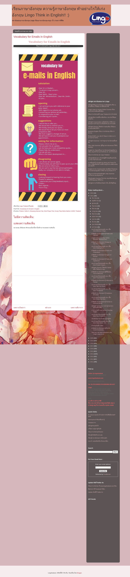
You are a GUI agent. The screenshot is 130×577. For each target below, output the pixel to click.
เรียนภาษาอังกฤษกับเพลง (95, 432)
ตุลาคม (94, 203)
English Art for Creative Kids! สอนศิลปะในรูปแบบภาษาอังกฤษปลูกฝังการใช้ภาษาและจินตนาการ (102, 169)
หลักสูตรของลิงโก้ (93, 425)
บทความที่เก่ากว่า (77, 308)
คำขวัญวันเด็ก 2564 (97, 325)
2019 (92, 340)
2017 (92, 346)
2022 (92, 193)
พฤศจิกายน (95, 200)
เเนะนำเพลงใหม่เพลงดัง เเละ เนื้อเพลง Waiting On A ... (101, 247)
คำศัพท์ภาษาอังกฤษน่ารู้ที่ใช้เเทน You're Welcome (101, 272)
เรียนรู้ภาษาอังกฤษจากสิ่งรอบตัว (97, 438)
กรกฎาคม (95, 211)
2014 (92, 354)
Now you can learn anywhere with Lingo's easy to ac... (102, 333)
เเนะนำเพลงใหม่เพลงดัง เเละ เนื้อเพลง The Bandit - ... (101, 289)
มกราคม (94, 227)
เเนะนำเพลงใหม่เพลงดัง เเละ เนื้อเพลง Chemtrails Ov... (101, 277)
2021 (92, 196)
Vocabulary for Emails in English (33, 36)
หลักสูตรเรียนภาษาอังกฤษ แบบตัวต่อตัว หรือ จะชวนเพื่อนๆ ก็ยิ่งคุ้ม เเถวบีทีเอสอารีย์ (102, 105)
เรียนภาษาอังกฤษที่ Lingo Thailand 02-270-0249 (102, 114)
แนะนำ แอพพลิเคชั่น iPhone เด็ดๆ (98, 441)
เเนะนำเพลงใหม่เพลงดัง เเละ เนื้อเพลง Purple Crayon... (101, 264)
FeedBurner (107, 474)
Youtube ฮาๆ (92, 422)
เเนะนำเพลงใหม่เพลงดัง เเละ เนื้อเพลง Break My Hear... (101, 298)
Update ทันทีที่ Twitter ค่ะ (95, 492)
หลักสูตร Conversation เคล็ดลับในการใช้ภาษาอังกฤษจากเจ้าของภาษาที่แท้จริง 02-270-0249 (101, 122)
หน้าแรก (48, 308)
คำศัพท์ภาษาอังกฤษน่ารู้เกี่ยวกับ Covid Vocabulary (101, 329)
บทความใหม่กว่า (19, 308)
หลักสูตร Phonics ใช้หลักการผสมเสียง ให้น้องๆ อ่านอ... (101, 268)
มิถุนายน (95, 214)
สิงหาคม (94, 208)
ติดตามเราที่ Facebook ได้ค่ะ (96, 489)
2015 (92, 351)
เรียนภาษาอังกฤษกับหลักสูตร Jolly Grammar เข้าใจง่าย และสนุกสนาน (101, 174)
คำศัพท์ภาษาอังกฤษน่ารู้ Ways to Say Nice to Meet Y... (101, 243)
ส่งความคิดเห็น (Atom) (52, 313)
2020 (92, 338)
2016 (92, 348)
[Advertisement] (48, 290)
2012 (92, 359)
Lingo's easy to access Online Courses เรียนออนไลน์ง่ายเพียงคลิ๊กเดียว (101, 110)
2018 (92, 343)
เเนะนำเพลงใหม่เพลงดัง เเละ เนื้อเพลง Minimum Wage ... (101, 230)
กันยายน (94, 206)
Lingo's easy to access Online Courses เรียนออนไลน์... (100, 238)
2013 (92, 356)
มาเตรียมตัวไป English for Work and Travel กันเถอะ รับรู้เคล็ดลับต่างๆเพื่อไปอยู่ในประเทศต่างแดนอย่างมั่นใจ (103, 164)
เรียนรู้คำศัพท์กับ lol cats (95, 435)
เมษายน (94, 219)
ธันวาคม (94, 198)
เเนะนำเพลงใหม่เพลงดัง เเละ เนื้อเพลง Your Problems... (101, 315)
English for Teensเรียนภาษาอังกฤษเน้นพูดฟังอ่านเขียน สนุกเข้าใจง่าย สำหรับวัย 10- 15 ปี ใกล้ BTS (102, 151)
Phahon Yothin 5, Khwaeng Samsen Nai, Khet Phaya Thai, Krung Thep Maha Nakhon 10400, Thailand (50, 211)
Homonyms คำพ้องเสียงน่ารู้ (96, 419)
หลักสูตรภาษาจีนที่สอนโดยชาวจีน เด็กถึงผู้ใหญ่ (102, 183)
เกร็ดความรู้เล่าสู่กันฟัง (94, 429)
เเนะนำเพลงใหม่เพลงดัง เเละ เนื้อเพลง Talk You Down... (101, 285)
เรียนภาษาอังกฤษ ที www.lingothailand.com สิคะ (102, 486)
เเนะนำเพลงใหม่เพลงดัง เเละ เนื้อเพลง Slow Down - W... (101, 322)
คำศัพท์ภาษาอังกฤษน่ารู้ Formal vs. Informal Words (102, 302)
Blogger (79, 573)
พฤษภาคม (95, 216)
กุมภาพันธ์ (95, 224)
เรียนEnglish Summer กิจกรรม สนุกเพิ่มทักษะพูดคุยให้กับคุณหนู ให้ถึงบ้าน (102, 179)
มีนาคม (94, 222)
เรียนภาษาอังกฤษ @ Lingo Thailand (98, 155)
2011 (92, 362)
